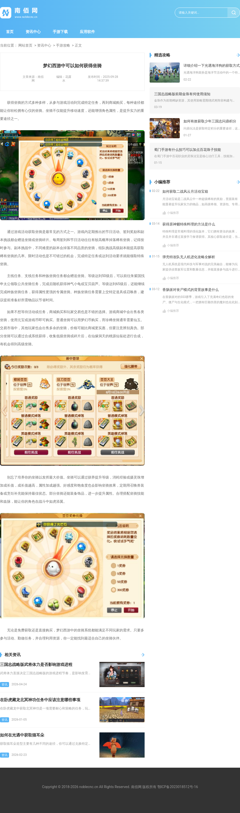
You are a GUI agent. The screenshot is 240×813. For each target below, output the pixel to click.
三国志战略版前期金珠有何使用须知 (182, 94)
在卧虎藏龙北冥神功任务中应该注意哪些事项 (40, 699)
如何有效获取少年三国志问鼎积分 (210, 121)
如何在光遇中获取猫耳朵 (22, 735)
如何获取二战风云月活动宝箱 (185, 191)
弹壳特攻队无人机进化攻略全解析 (188, 257)
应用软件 (87, 31)
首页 (10, 31)
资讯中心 (33, 31)
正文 (78, 45)
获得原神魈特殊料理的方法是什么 (188, 224)
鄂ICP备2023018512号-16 (177, 787)
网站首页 (25, 45)
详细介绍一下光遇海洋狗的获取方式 (212, 65)
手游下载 (60, 31)
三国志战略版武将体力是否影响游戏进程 (36, 664)
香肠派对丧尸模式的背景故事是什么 (190, 290)
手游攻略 (63, 45)
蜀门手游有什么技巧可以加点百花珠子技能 (187, 150)
